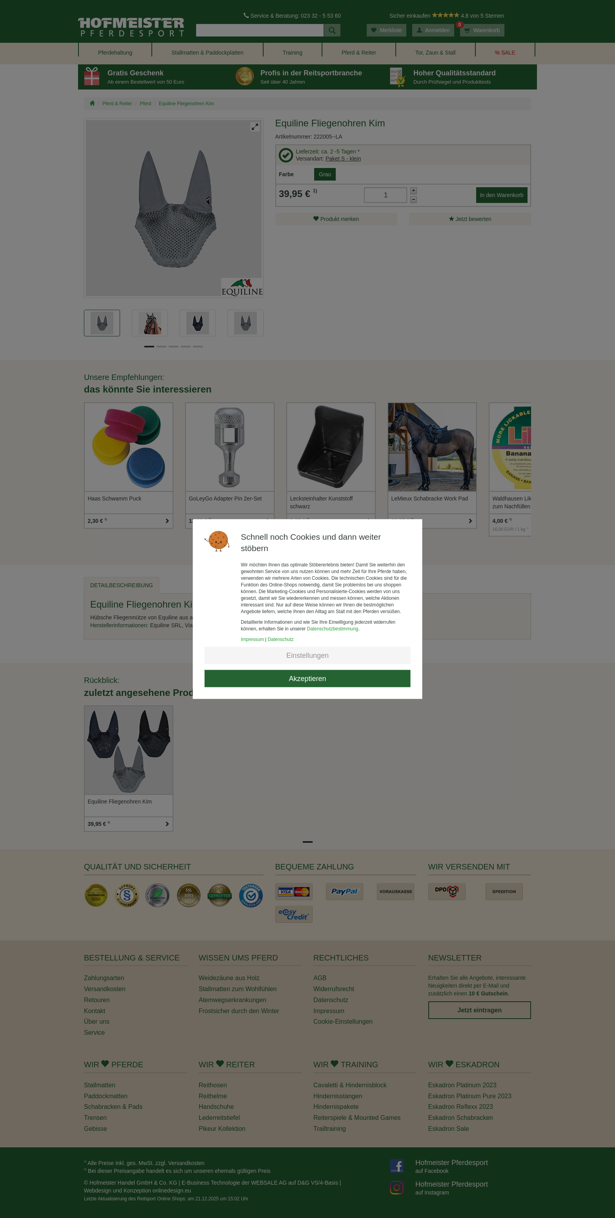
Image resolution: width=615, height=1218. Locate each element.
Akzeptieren (307, 679)
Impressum (252, 639)
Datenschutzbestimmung (332, 629)
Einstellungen (307, 655)
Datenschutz (281, 639)
